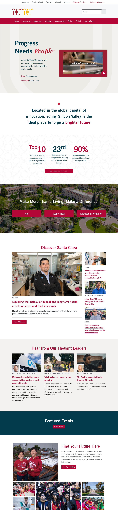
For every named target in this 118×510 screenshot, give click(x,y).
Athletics (48, 21)
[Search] (92, 11)
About (17, 21)
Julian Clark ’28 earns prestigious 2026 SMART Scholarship (95, 301)
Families (49, 2)
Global (78, 21)
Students (25, 2)
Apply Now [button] (59, 213)
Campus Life (60, 21)
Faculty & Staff (37, 2)
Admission (38, 21)
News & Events (89, 21)
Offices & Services (79, 2)
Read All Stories (19, 322)
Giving (70, 21)
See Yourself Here (69, 467)
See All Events (59, 426)
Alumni (58, 2)
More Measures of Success (59, 171)
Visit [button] (27, 213)
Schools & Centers (97, 2)
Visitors (66, 2)
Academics (27, 21)
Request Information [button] (91, 213)
